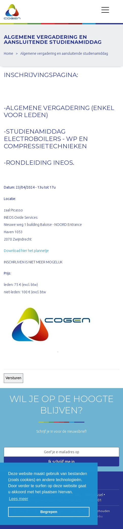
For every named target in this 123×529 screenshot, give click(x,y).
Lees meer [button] (18, 499)
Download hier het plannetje (26, 251)
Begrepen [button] (48, 512)
